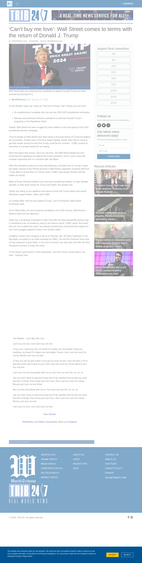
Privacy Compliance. (48, 554)
